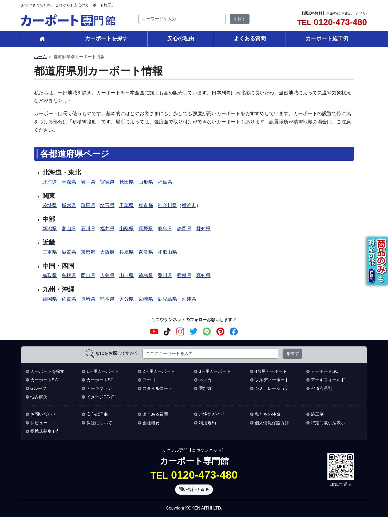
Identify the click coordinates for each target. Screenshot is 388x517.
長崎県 (88, 299)
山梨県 (126, 228)
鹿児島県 (167, 299)
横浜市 (189, 205)
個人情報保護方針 (272, 423)
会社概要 (151, 423)
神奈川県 (167, 205)
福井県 (107, 228)
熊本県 (107, 299)
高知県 (203, 275)
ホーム (40, 56)
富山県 (69, 228)
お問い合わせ (43, 414)
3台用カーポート (215, 371)
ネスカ (205, 380)
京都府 (88, 252)
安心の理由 (180, 38)
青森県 (69, 182)
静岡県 (184, 228)
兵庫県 (126, 252)
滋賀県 (69, 252)
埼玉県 (107, 205)
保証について (99, 423)
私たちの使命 (267, 414)
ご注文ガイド (211, 414)
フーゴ (148, 380)
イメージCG (98, 397)
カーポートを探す (106, 38)
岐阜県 (165, 228)
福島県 (165, 182)
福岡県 (49, 299)
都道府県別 (321, 388)
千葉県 (126, 205)
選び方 (205, 388)
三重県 (49, 252)
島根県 (69, 275)
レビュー (38, 423)
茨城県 (49, 205)
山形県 (145, 182)
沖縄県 (189, 299)
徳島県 (145, 275)
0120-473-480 (332, 22)
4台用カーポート (271, 371)
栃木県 (69, 205)
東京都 (145, 205)
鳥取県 (49, 275)
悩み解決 (38, 397)
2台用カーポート (158, 371)
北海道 (49, 182)
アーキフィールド (328, 380)
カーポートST (99, 380)
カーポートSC (324, 371)
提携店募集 (41, 431)
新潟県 (49, 228)
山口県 (126, 275)
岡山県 (88, 275)
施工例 (317, 414)
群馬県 (88, 205)
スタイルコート (157, 388)
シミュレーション (272, 388)
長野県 (145, 228)
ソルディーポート (272, 380)
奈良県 (145, 252)
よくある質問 (250, 38)
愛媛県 (184, 275)
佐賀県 (69, 299)
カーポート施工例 (327, 38)
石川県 (88, 228)
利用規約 (207, 423)
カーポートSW (44, 380)
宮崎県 (145, 299)
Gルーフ (38, 388)
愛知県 (203, 228)
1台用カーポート (102, 371)
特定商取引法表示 (328, 423)
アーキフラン (99, 388)
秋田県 (126, 182)
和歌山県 (167, 252)
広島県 (107, 275)
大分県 (126, 299)
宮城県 (107, 182)
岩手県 (88, 182)
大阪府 (107, 252)
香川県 (165, 275)
